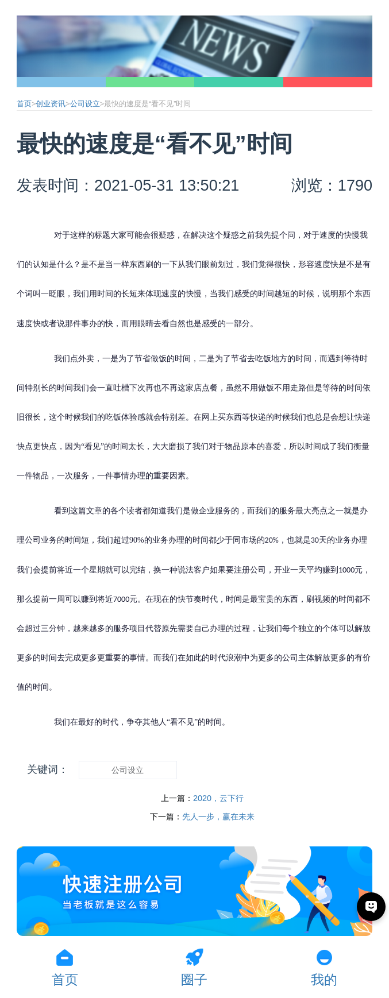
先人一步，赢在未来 (218, 816)
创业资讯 (51, 104)
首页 (24, 104)
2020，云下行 (218, 798)
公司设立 (85, 104)
